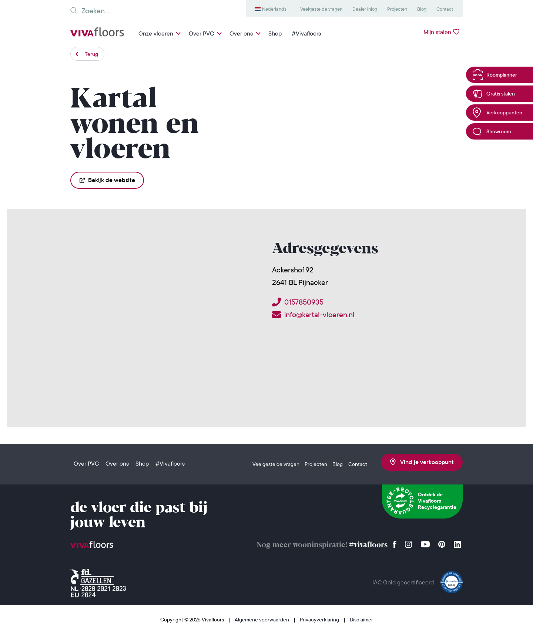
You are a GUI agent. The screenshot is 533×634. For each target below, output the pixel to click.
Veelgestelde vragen (321, 9)
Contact (444, 9)
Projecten (397, 9)
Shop (275, 33)
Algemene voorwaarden (262, 619)
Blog (421, 9)
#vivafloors (368, 545)
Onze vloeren (155, 33)
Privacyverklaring (320, 619)
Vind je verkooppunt (422, 462)
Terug (91, 54)
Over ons (241, 33)
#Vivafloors (306, 33)
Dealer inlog (364, 9)
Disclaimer (361, 619)
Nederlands (274, 9)
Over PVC (201, 33)
